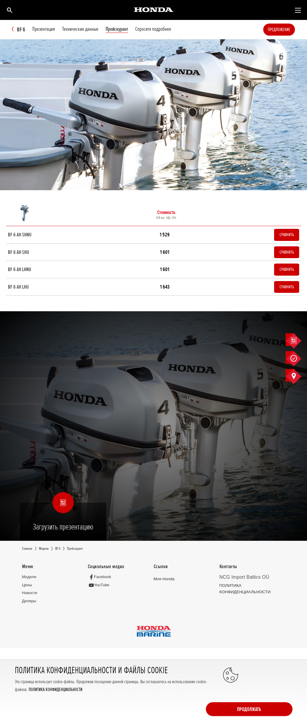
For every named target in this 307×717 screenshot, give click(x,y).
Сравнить (284, 235)
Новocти (29, 599)
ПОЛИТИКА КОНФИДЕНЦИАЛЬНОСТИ (55, 707)
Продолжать (268, 693)
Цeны (27, 591)
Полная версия (24, 673)
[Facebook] (101, 583)
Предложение (288, 30)
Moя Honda (164, 585)
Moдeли (29, 583)
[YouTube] (100, 592)
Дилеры (29, 608)
